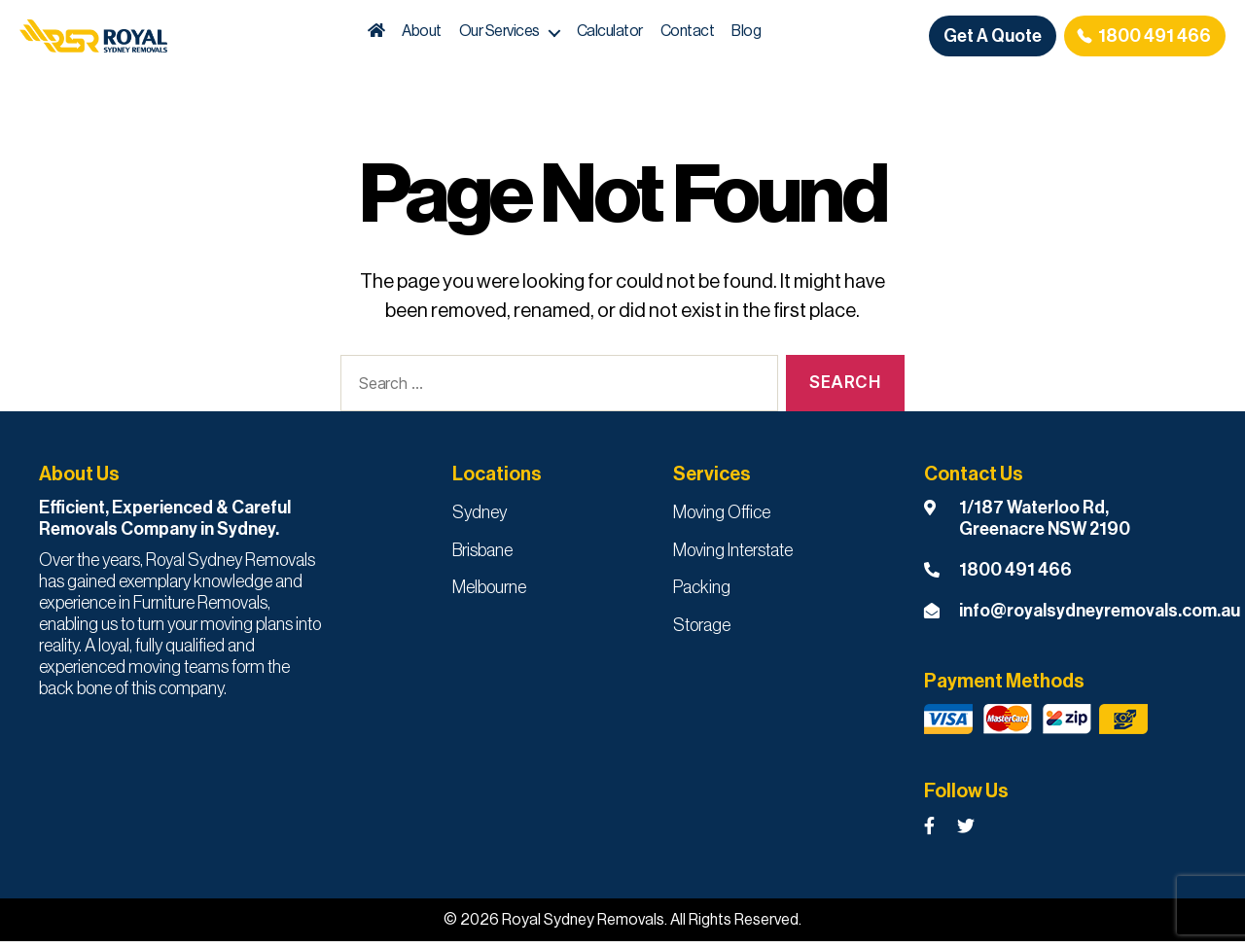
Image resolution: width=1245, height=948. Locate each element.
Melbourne (489, 594)
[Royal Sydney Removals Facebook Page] (929, 834)
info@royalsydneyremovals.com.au (1099, 617)
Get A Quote (992, 39)
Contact (721, 35)
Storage (701, 632)
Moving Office (721, 519)
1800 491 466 (1154, 39)
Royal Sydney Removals (583, 926)
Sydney (479, 519)
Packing (701, 594)
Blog (781, 35)
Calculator (644, 35)
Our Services (533, 35)
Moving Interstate (733, 557)
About (457, 35)
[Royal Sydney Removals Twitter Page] (966, 834)
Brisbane (482, 557)
